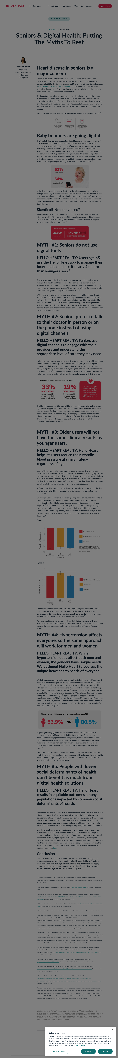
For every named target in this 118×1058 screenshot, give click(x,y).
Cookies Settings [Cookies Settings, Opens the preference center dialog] (59, 1051)
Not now (88, 1051)
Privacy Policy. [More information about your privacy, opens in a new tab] (80, 1045)
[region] (80, 1041)
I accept (105, 1051)
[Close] (112, 1029)
